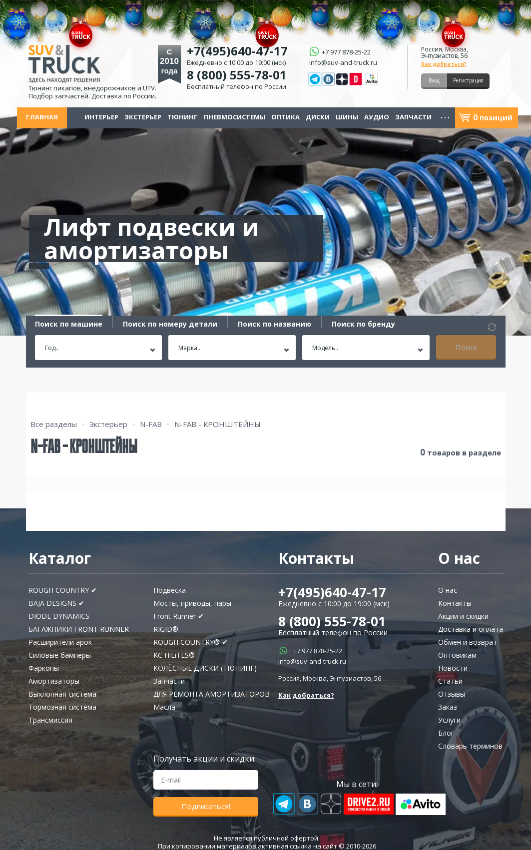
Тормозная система (62, 707)
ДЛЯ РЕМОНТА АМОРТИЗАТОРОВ (211, 694)
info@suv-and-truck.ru (343, 62)
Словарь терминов (470, 746)
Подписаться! (205, 806)
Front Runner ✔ (178, 616)
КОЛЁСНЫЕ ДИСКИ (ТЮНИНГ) (205, 668)
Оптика (285, 117)
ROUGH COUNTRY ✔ (62, 590)
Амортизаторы (53, 681)
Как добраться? (444, 63)
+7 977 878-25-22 (317, 651)
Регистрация (468, 80)
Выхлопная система (62, 694)
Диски (318, 117)
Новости (453, 668)
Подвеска (169, 590)
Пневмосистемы (234, 117)
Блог (446, 733)
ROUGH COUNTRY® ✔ (190, 642)
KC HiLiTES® (174, 655)
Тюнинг (182, 117)
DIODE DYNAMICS (58, 616)
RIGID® (165, 629)
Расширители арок (60, 642)
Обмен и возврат (467, 642)
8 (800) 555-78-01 (237, 74)
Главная (42, 117)
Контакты (455, 603)
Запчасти (413, 117)
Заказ (447, 707)
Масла (164, 707)
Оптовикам (457, 655)
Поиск (466, 347)
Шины (347, 117)
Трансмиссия (50, 720)
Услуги (449, 720)
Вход (434, 80)
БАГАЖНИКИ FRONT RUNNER (78, 629)
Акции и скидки (463, 616)
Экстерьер (142, 117)
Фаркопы (43, 668)
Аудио (376, 117)
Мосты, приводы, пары (192, 603)
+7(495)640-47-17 (332, 592)
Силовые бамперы (59, 655)
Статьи (450, 681)
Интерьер (101, 117)
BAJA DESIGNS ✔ (56, 603)
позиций (493, 117)
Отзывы (451, 694)
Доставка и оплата (470, 629)
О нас (447, 590)
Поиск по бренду (363, 324)
